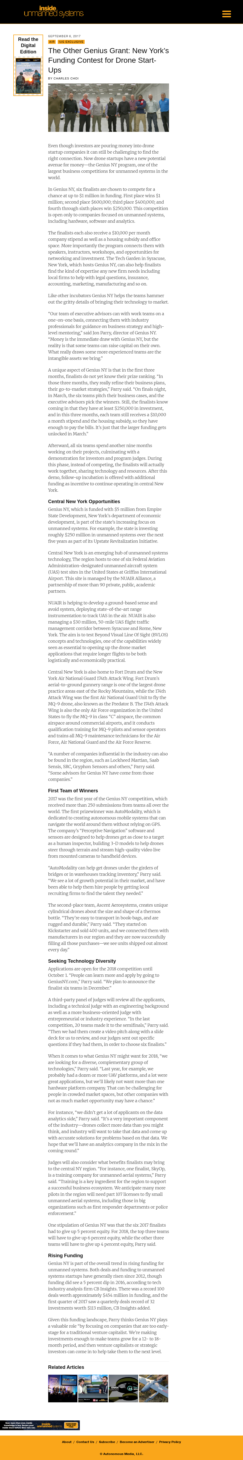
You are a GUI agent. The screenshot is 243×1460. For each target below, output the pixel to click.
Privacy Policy (170, 1442)
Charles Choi (66, 78)
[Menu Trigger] (226, 13)
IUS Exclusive (71, 42)
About (67, 1442)
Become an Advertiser (137, 1442)
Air (52, 42)
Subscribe (107, 1442)
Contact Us (85, 1442)
